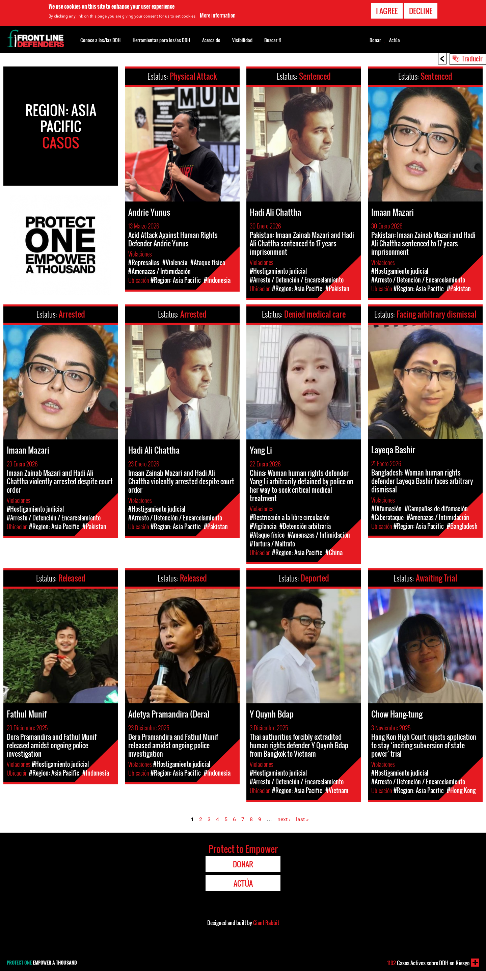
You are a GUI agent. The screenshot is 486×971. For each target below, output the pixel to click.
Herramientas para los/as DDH (161, 40)
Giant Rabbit (266, 923)
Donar (375, 40)
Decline (420, 10)
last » (302, 819)
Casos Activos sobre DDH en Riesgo (428, 963)
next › (284, 819)
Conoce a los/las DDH (100, 40)
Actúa (394, 40)
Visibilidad (242, 40)
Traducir (472, 58)
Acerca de (211, 40)
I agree (387, 10)
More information (218, 15)
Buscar (272, 39)
